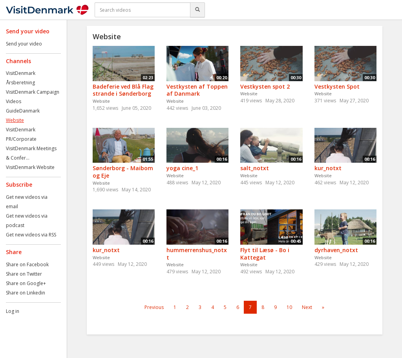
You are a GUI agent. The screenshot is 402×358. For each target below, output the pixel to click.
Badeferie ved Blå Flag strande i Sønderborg (123, 90)
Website (15, 120)
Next (307, 307)
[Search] (197, 9)
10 (289, 307)
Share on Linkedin (25, 292)
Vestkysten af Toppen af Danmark (197, 90)
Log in (12, 311)
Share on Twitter (24, 274)
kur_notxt (328, 168)
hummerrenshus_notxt (196, 253)
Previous (154, 307)
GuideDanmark (23, 110)
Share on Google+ (26, 283)
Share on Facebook (27, 264)
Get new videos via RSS (31, 234)
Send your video (24, 43)
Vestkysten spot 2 (265, 86)
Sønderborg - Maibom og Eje (123, 171)
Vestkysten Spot (337, 86)
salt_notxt (254, 168)
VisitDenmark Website (30, 167)
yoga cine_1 (182, 168)
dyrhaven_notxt (336, 250)
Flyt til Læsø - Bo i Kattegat (264, 253)
